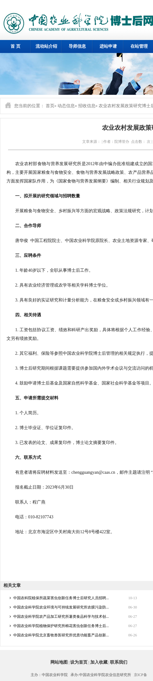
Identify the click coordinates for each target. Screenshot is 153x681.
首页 (50, 105)
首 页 (15, 46)
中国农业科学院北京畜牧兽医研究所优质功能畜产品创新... (61, 635)
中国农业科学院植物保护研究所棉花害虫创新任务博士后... (61, 626)
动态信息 (66, 105)
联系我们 (118, 662)
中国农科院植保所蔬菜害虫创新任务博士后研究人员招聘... (61, 598)
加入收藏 (99, 662)
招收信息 (87, 105)
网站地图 (59, 662)
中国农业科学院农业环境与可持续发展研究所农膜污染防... (61, 607)
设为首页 (78, 662)
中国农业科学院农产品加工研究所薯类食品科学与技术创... (61, 616)
